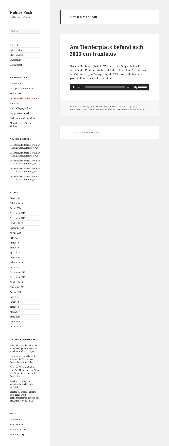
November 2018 (17, 277)
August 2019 (15, 232)
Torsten (13, 381)
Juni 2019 (14, 242)
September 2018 (18, 287)
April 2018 (15, 311)
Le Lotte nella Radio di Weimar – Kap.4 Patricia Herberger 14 (25, 162)
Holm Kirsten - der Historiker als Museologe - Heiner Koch (24, 347)
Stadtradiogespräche (20, 108)
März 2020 (15, 198)
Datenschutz (16, 64)
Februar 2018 (16, 321)
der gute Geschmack (19, 113)
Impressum (15, 59)
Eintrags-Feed (16, 424)
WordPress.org (17, 434)
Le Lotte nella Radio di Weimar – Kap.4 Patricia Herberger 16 (25, 146)
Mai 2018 (14, 306)
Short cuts (14, 103)
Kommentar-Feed (18, 429)
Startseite (14, 45)
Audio (75, 106)
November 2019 (17, 218)
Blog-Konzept (16, 55)
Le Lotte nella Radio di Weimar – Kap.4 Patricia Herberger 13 (25, 170)
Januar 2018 (15, 326)
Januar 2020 (15, 208)
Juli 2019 (14, 237)
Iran (134, 106)
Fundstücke (15, 83)
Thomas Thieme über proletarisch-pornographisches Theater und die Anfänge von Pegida (24, 396)
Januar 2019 (15, 267)
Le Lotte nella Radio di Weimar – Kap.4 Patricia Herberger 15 (25, 154)
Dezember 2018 (17, 272)
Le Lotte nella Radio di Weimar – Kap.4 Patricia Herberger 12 (25, 178)
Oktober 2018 (16, 282)
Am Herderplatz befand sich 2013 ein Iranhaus (106, 50)
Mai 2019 (14, 247)
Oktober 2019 (16, 223)
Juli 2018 (14, 297)
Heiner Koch (21, 12)
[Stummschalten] (135, 87)
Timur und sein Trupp (23, 351)
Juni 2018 (14, 302)
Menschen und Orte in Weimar (113, 106)
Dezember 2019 (17, 213)
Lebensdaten (16, 50)
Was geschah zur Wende (21, 88)
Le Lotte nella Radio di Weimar (25, 98)
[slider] (105, 87)
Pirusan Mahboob (98, 109)
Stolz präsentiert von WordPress (85, 132)
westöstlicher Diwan (79, 109)
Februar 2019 (16, 262)
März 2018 (15, 316)
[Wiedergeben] (74, 87)
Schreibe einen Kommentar (133, 109)
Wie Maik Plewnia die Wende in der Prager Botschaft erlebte (22, 359)
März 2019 (15, 257)
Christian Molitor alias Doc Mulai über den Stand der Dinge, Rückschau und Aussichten (24, 371)
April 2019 (15, 252)
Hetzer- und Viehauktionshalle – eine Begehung (21, 384)
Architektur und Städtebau (22, 118)
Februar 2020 (16, 203)
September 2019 (18, 228)
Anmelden (15, 419)
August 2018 (15, 292)
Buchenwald (15, 93)
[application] (109, 87)
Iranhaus (112, 109)
